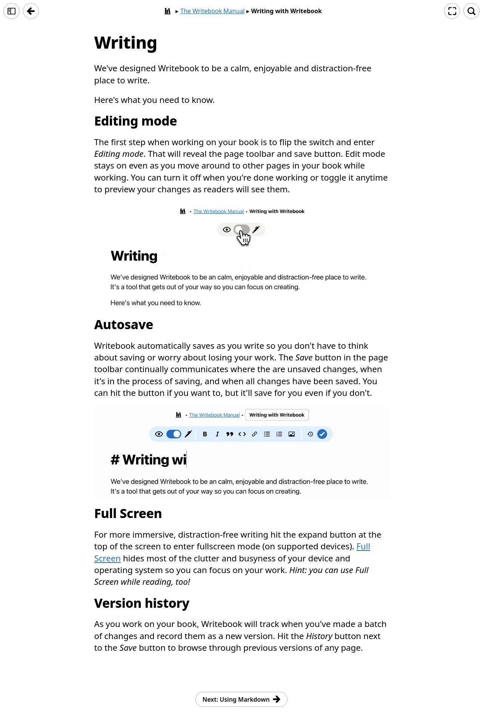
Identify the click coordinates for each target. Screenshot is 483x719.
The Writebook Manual (212, 11)
